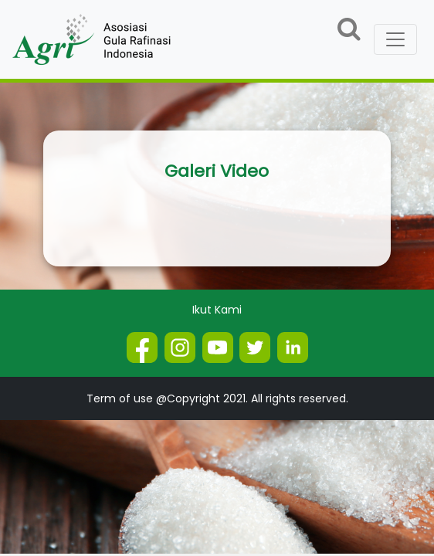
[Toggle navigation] (395, 39)
